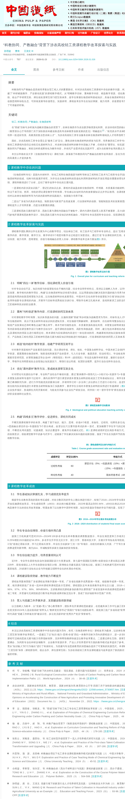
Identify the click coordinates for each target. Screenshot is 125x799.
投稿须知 (38, 33)
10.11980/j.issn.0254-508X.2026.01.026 (76, 59)
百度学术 (92, 678)
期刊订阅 (69, 33)
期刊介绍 (15, 33)
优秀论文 (108, 33)
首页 (4, 33)
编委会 (26, 33)
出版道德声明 (54, 33)
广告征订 (95, 33)
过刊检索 (82, 33)
